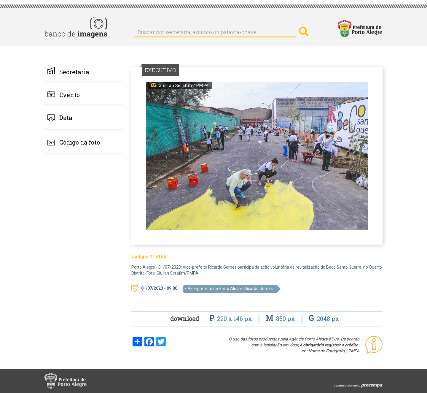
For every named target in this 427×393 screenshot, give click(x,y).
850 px (281, 318)
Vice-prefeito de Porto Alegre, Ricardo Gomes (230, 288)
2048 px (324, 318)
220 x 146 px (231, 318)
